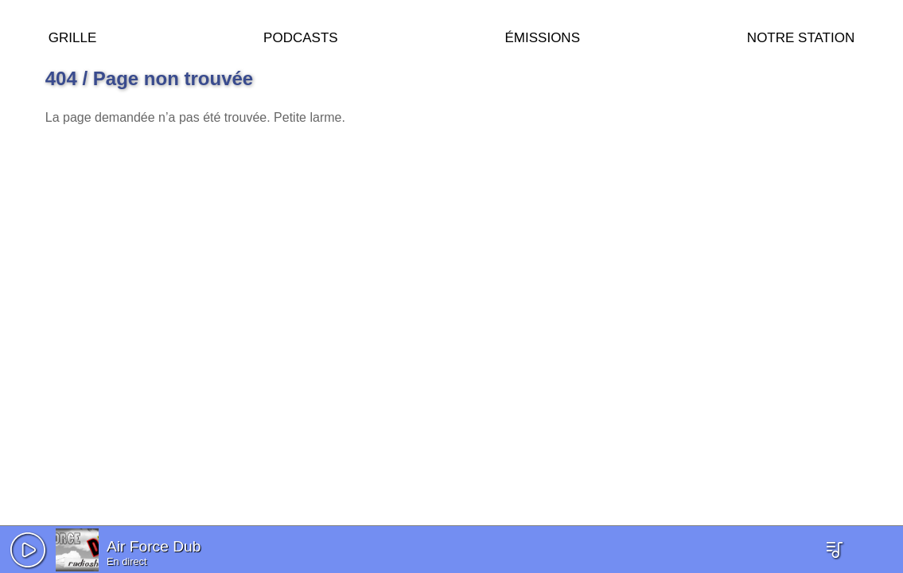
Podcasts (300, 35)
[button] (27, 549)
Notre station (800, 35)
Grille (72, 35)
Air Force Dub (153, 546)
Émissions (542, 35)
